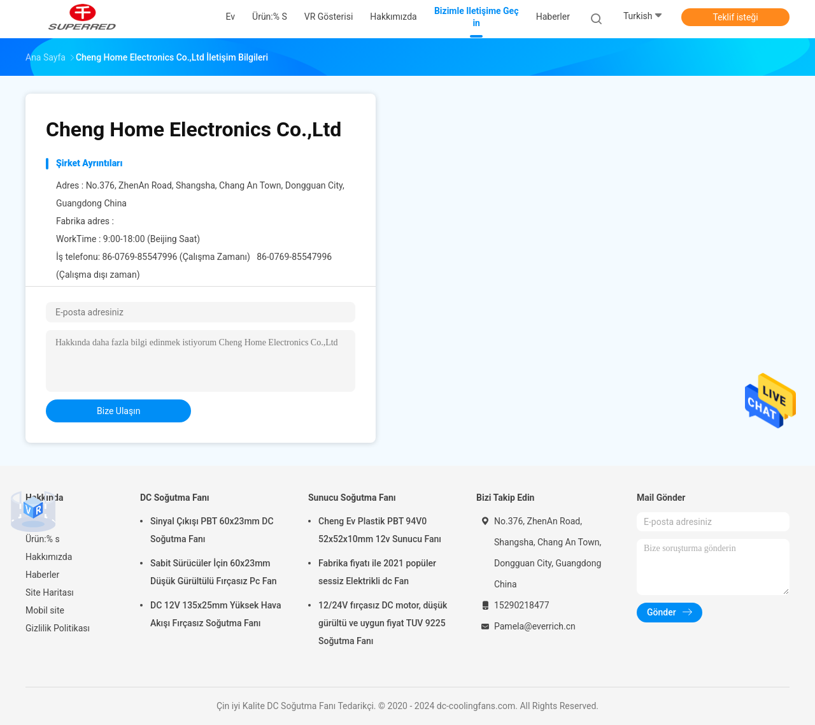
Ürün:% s (42, 539)
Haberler (42, 575)
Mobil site (44, 610)
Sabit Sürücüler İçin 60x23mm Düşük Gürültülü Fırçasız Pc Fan (213, 572)
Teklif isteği (735, 17)
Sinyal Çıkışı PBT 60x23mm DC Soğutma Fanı (212, 530)
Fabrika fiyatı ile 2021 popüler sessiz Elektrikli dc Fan (377, 572)
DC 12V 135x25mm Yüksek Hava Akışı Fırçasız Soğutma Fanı (215, 614)
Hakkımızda (48, 557)
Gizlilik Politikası (57, 628)
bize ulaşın (118, 411)
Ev (30, 521)
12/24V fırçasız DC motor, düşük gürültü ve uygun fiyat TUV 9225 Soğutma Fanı (382, 623)
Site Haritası (49, 592)
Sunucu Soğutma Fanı (352, 497)
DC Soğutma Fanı (174, 497)
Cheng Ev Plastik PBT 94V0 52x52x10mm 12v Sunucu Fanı (379, 530)
